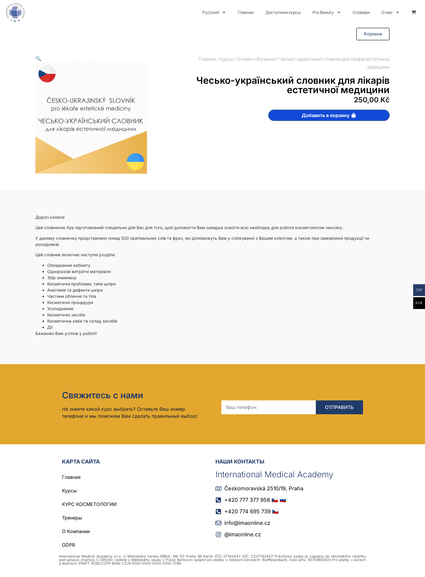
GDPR (68, 545)
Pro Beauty (327, 12)
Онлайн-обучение (256, 59)
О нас (391, 12)
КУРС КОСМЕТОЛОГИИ (89, 504)
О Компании (76, 531)
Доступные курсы (283, 12)
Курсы (226, 59)
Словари (361, 12)
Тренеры (72, 518)
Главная (246, 12)
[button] (38, 58)
